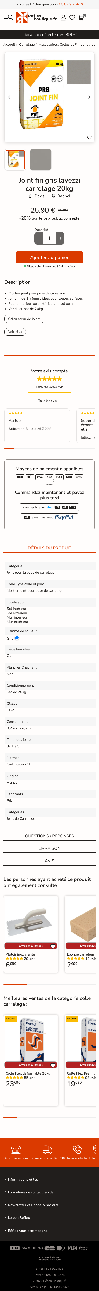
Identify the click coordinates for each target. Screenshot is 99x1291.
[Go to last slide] (9, 97)
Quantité (41, 230)
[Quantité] (49, 238)
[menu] (8, 17)
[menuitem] (15, 160)
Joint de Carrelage (21, 818)
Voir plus (15, 331)
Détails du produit (49, 548)
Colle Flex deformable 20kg (28, 1073)
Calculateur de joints (24, 319)
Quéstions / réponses (49, 836)
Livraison (49, 848)
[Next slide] (89, 97)
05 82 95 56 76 (71, 4)
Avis (49, 861)
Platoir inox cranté (20, 954)
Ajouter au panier (49, 257)
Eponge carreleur (80, 954)
